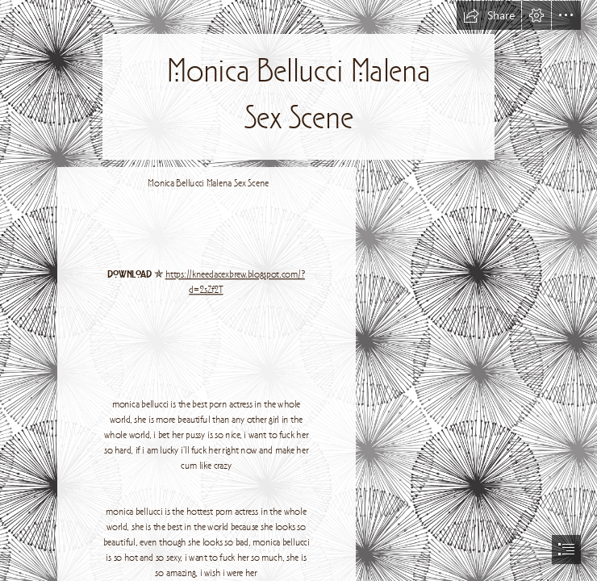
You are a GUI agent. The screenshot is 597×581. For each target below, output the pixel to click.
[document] (298, 290)
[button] (489, 15)
